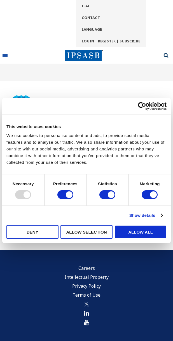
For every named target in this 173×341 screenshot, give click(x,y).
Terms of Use (86, 295)
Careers (86, 268)
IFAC (86, 5)
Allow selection (86, 231)
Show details (142, 215)
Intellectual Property (87, 277)
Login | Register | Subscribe (111, 41)
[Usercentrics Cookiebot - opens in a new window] (142, 106)
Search (166, 55)
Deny (32, 231)
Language (92, 29)
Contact (91, 17)
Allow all (140, 231)
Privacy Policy (86, 286)
